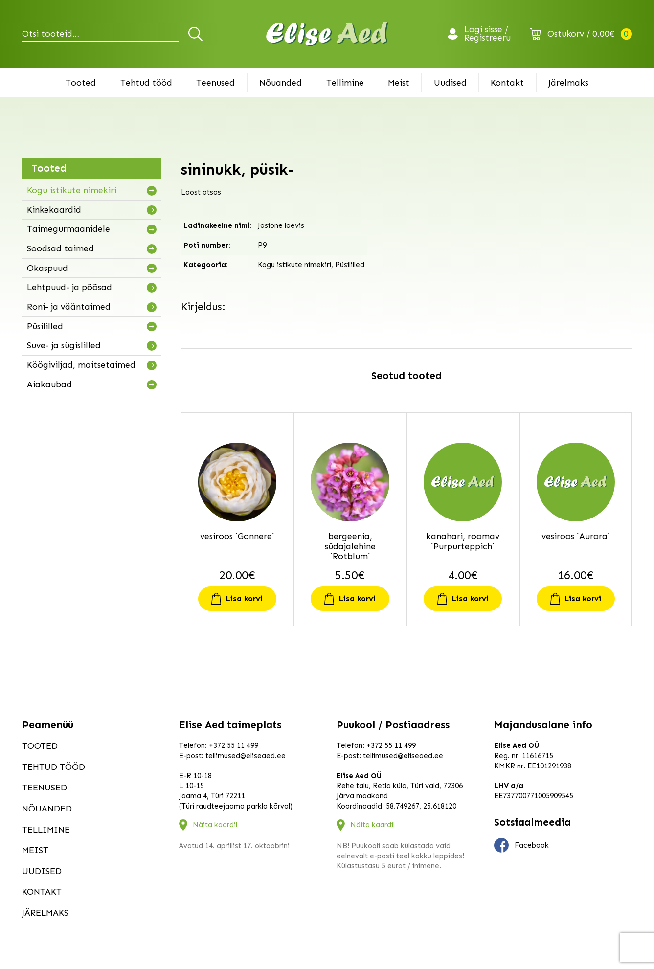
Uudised (450, 82)
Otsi (197, 33)
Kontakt (507, 82)
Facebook (521, 845)
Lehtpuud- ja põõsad (69, 287)
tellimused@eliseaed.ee (245, 755)
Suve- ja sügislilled (64, 345)
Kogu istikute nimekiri (71, 190)
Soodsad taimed (60, 248)
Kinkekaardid (54, 209)
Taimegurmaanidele (68, 229)
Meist (398, 82)
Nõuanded (280, 82)
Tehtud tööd (146, 82)
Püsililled (45, 326)
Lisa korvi (244, 598)
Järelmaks (568, 82)
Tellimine (345, 82)
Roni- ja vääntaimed (69, 306)
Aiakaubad (49, 384)
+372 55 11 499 (233, 745)
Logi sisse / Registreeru (487, 34)
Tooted (81, 82)
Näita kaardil (215, 824)
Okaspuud (47, 268)
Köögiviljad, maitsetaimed (81, 365)
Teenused (215, 82)
